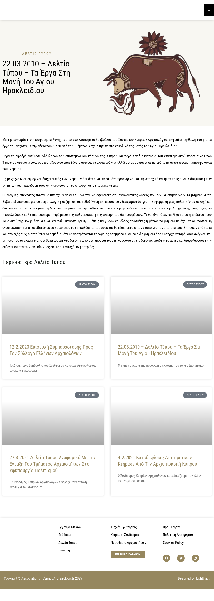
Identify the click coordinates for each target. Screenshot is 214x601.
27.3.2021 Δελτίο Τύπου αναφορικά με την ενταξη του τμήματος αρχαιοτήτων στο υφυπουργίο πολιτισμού (53, 464)
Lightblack (203, 578)
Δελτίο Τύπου (37, 54)
